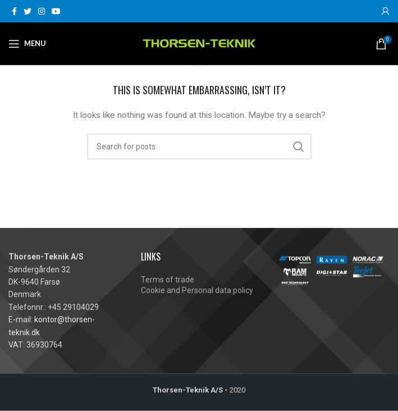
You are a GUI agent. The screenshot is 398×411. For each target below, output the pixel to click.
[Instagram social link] (41, 11)
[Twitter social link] (27, 11)
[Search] (199, 146)
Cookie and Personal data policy (197, 290)
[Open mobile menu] (27, 44)
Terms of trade (167, 279)
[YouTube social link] (56, 11)
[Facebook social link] (14, 11)
